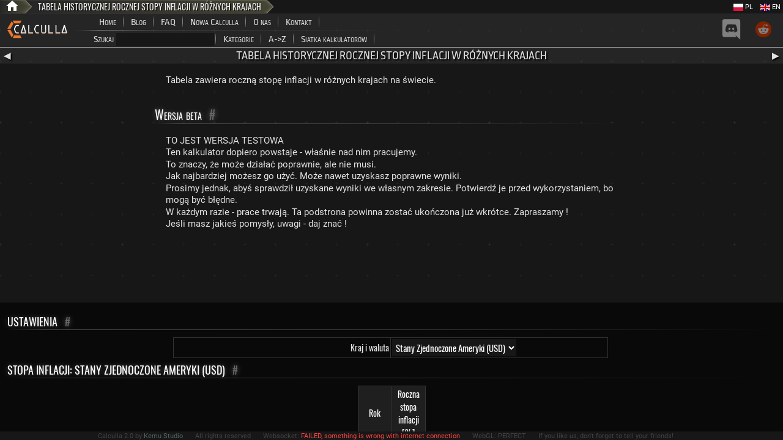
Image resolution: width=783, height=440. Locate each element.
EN (770, 7)
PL (743, 7)
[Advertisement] (391, 268)
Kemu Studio (163, 436)
